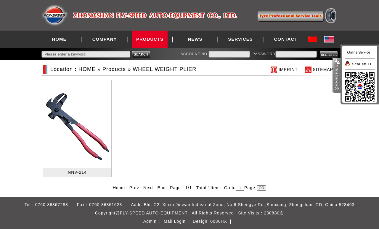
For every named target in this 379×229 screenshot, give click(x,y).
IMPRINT (288, 69)
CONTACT (285, 39)
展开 (337, 75)
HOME (59, 39)
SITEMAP (323, 69)
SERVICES (240, 39)
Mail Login (175, 221)
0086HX (218, 221)
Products (114, 69)
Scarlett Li (361, 64)
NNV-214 (77, 172)
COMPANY (104, 39)
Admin (150, 221)
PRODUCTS (149, 39)
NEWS (195, 39)
